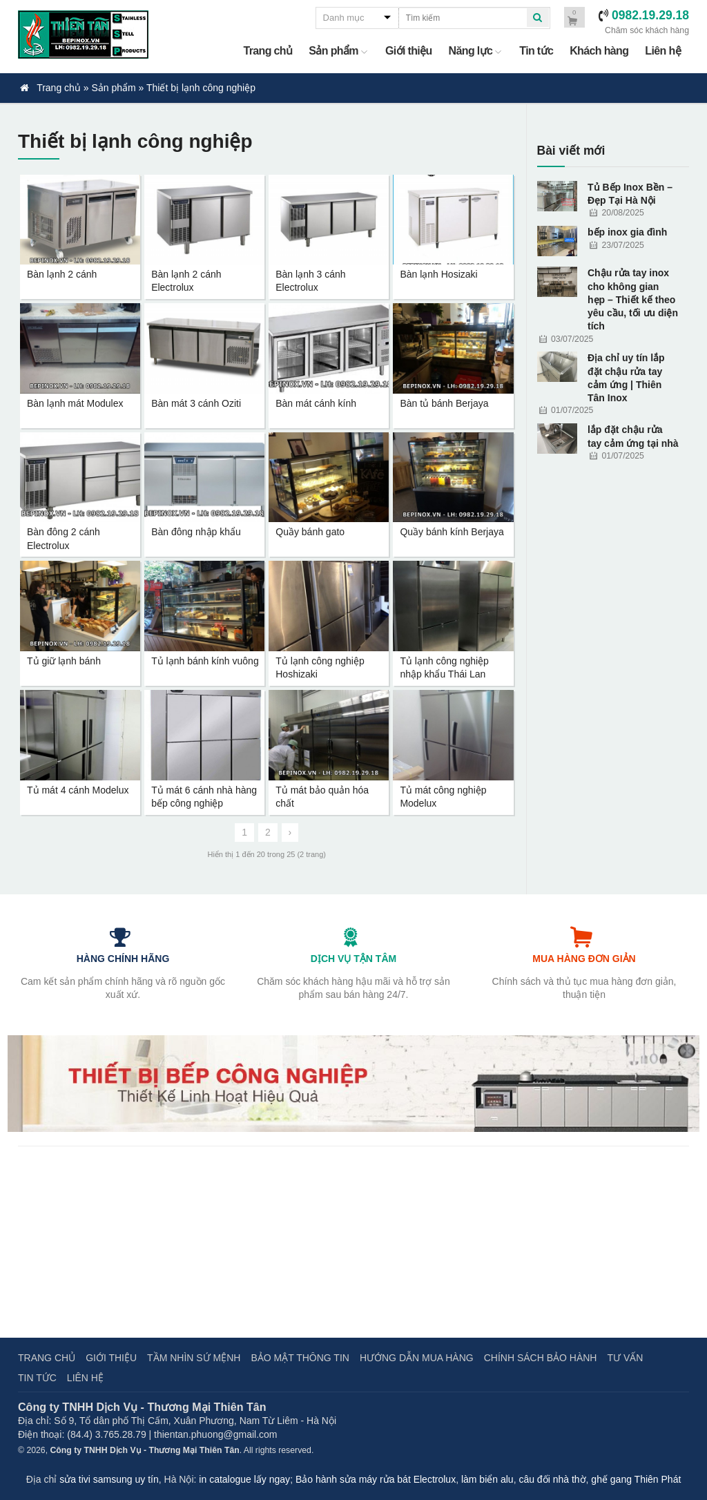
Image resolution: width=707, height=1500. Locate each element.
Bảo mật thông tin (300, 1357)
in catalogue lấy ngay (244, 1479)
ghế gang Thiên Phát (636, 1479)
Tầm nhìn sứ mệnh (193, 1357)
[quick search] (538, 17)
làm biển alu (487, 1479)
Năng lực (476, 51)
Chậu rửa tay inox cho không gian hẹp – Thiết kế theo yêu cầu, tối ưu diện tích (633, 299)
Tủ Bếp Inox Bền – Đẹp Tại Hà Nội (630, 194)
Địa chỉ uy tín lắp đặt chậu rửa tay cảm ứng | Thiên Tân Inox (626, 377)
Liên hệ (663, 51)
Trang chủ (267, 51)
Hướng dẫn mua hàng (417, 1357)
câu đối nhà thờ (552, 1479)
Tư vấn (625, 1357)
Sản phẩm (339, 51)
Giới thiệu (408, 51)
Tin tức (536, 51)
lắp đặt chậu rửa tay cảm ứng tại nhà (633, 436)
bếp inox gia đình (627, 232)
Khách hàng (599, 51)
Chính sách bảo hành (540, 1357)
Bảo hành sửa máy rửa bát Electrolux (376, 1479)
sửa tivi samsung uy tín (109, 1479)
